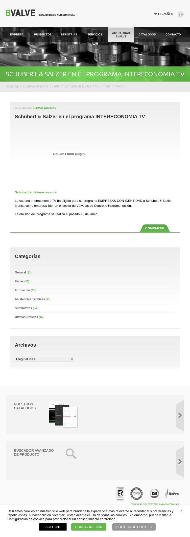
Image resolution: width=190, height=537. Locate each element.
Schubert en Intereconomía (35, 192)
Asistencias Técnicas (30, 299)
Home (9, 86)
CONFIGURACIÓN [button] (89, 527)
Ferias (19, 281)
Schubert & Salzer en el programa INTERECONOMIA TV (80, 116)
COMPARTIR (155, 228)
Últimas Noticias (44, 108)
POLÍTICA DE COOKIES (134, 527)
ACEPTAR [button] (53, 527)
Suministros (23, 308)
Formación (22, 290)
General (20, 272)
